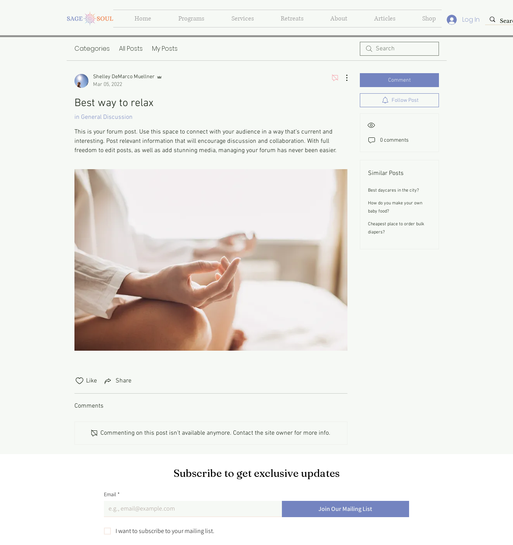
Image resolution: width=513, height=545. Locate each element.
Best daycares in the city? (393, 190)
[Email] (190, 508)
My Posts (165, 48)
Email (112, 494)
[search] (399, 49)
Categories (92, 48)
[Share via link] (117, 381)
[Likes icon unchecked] (79, 381)
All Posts (131, 48)
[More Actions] (342, 77)
